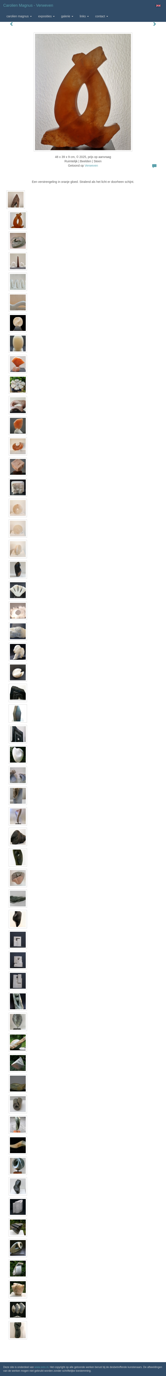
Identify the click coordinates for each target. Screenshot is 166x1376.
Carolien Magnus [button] (19, 16)
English (158, 5)
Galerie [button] (67, 16)
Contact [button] (101, 16)
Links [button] (84, 16)
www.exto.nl (41, 1367)
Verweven (91, 165)
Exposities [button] (46, 16)
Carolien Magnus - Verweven (28, 5)
